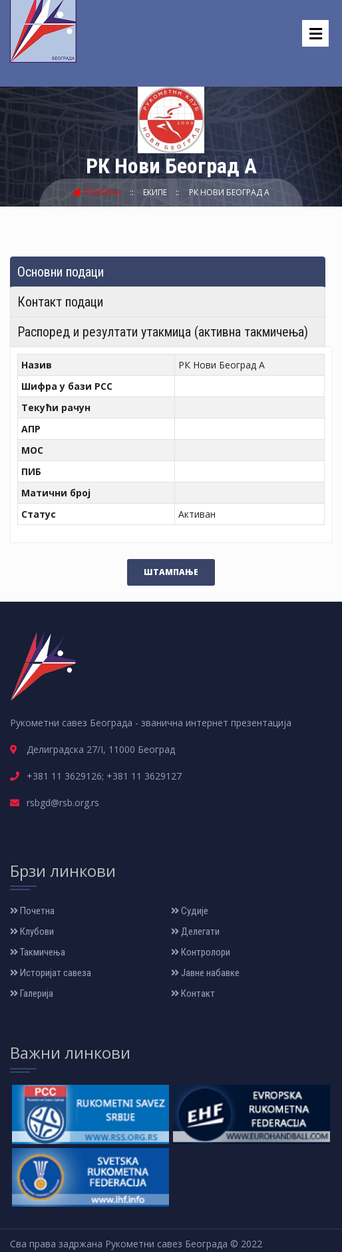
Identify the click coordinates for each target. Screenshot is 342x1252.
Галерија (31, 993)
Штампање (171, 572)
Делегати (195, 932)
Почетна (98, 192)
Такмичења (37, 952)
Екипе (156, 192)
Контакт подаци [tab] (60, 302)
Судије (189, 911)
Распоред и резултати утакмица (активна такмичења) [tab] (162, 332)
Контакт (193, 993)
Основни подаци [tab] (60, 272)
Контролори (200, 952)
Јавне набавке (205, 973)
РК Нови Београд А (229, 192)
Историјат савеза (50, 973)
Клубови (32, 932)
